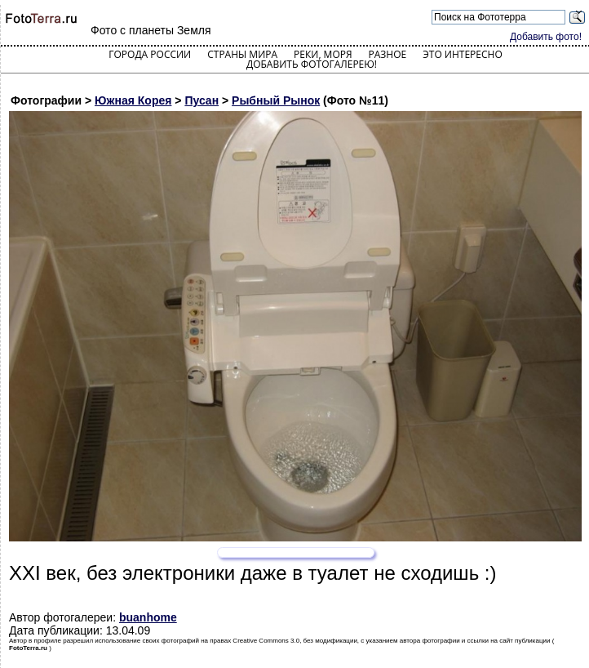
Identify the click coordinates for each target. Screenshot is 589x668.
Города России (149, 54)
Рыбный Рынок (276, 100)
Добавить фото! (546, 36)
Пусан (201, 100)
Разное (388, 54)
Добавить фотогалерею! (311, 64)
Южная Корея (133, 100)
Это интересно (463, 54)
